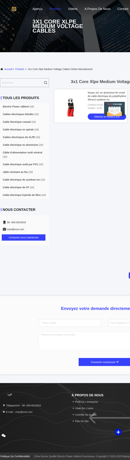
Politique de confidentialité (15, 456)
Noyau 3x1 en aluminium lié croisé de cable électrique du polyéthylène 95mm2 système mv (107, 96)
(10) (18, 106)
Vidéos (73, 9)
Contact (122, 9)
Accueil (8, 69)
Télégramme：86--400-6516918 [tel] (21, 405)
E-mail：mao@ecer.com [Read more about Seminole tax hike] (17, 412)
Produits (55, 9)
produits (19, 69)
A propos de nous (97, 9)
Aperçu (37, 9)
